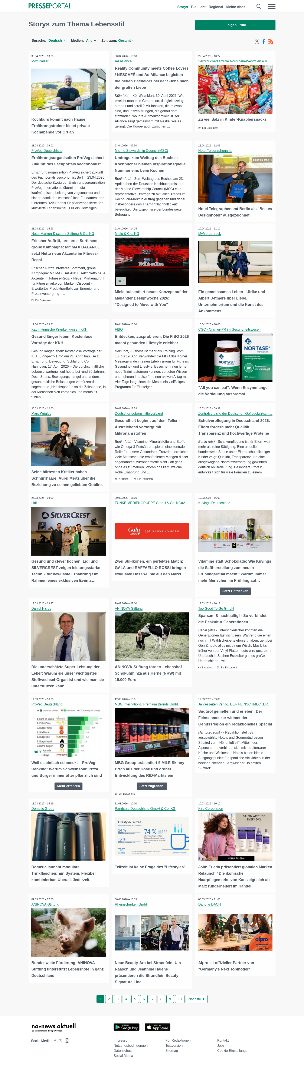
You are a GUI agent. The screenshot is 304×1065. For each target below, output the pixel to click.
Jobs (221, 1044)
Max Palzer (40, 62)
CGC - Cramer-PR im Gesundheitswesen (230, 329)
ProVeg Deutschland (47, 151)
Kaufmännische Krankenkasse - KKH (60, 329)
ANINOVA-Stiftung (129, 608)
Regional (216, 7)
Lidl (34, 503)
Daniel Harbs (41, 608)
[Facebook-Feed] (263, 42)
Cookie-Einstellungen (233, 1049)
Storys (182, 7)
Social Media (123, 1054)
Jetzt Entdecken (235, 590)
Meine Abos (235, 7)
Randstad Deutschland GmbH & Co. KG (145, 808)
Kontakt (223, 1039)
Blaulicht (198, 7)
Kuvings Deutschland (215, 503)
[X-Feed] (257, 42)
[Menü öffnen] (272, 6)
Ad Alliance (123, 62)
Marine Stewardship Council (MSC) (141, 151)
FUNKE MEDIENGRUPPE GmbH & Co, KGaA (150, 503)
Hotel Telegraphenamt (215, 151)
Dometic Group (43, 808)
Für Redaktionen (177, 1039)
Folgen (235, 25)
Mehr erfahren (68, 785)
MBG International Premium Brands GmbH (147, 704)
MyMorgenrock (210, 234)
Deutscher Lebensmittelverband (139, 414)
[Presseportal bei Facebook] (54, 1040)
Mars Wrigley (42, 414)
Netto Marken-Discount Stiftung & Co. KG (63, 234)
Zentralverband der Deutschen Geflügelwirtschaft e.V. (239, 414)
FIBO (119, 329)
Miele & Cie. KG (127, 234)
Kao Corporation (211, 808)
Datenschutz (123, 1049)
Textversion (174, 1044)
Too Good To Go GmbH (216, 608)
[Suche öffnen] (259, 6)
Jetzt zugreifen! (152, 785)
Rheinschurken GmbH (131, 903)
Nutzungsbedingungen (131, 1044)
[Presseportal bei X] (59, 1040)
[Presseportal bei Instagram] (65, 1039)
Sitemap (171, 1049)
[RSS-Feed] (271, 42)
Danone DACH (210, 903)
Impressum (122, 1039)
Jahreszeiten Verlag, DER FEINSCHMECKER (233, 704)
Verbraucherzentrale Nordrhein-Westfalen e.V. (233, 62)
